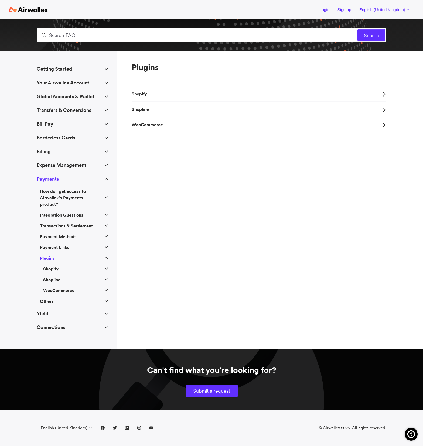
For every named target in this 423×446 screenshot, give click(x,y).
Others (47, 301)
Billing (44, 151)
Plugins (47, 258)
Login (324, 9)
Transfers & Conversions (64, 110)
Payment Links (54, 247)
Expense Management (61, 165)
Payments (48, 179)
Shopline (259, 109)
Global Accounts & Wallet (65, 96)
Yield (42, 313)
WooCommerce (259, 124)
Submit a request (211, 391)
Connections (51, 327)
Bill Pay (45, 124)
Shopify (259, 94)
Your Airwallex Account (63, 83)
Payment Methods (58, 236)
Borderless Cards (56, 138)
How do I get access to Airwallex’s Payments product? (63, 197)
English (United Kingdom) (384, 9)
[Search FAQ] (211, 35)
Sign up (344, 9)
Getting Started (54, 69)
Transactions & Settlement (66, 225)
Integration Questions (61, 215)
